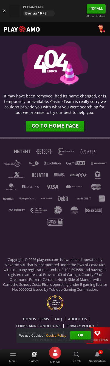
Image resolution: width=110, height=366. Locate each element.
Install (96, 8)
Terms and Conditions (38, 326)
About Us (77, 319)
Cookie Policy (56, 335)
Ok (80, 335)
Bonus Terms (36, 319)
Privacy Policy (80, 326)
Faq (58, 319)
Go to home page (55, 125)
